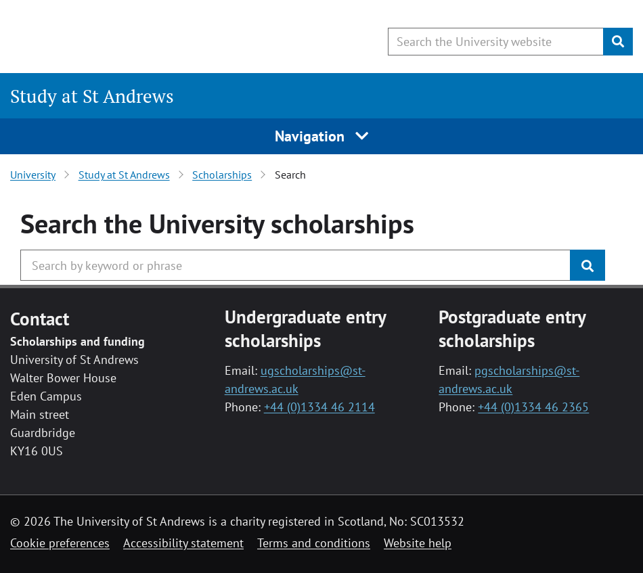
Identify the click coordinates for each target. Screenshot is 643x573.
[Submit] (618, 41)
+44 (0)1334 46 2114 (319, 407)
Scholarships (222, 174)
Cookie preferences (60, 543)
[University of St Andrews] (120, 37)
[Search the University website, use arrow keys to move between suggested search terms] (496, 41)
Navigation (322, 136)
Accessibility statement (183, 543)
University (33, 174)
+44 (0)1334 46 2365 (533, 407)
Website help (417, 543)
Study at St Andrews (92, 96)
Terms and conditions (313, 543)
